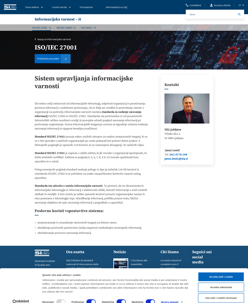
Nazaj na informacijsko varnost (54, 39)
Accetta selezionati (221, 282)
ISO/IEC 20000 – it (66, 27)
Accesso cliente (222, 5)
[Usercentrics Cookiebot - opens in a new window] (21, 296)
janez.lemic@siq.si (176, 158)
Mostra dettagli (169, 296)
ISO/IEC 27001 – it (41, 27)
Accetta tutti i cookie (221, 271)
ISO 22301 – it (88, 27)
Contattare (195, 5)
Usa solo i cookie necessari (221, 292)
